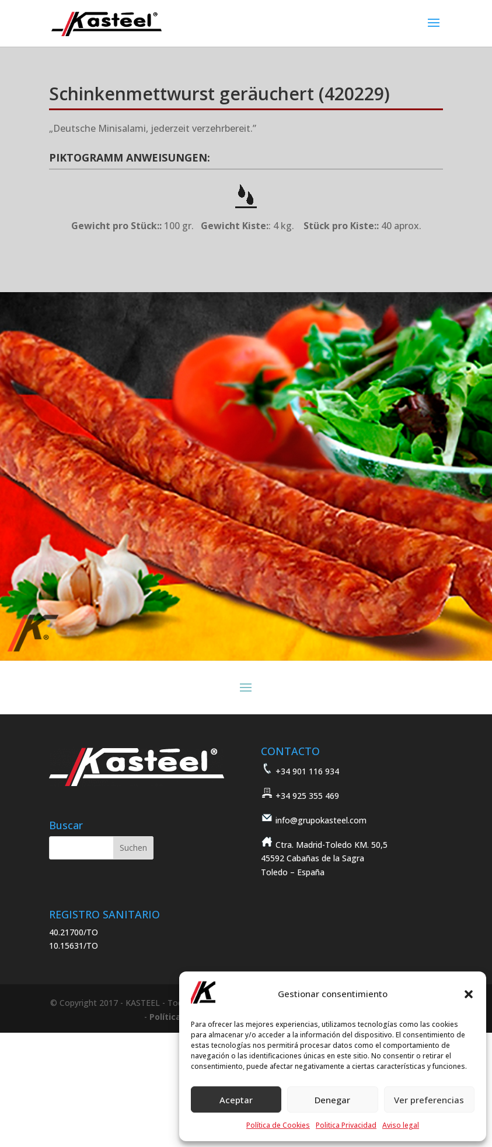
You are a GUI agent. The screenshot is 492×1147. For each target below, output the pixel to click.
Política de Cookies (278, 1125)
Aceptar (236, 1100)
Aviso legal (400, 1125)
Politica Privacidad (346, 1125)
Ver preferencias (429, 1100)
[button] (468, 994)
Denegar (332, 1100)
